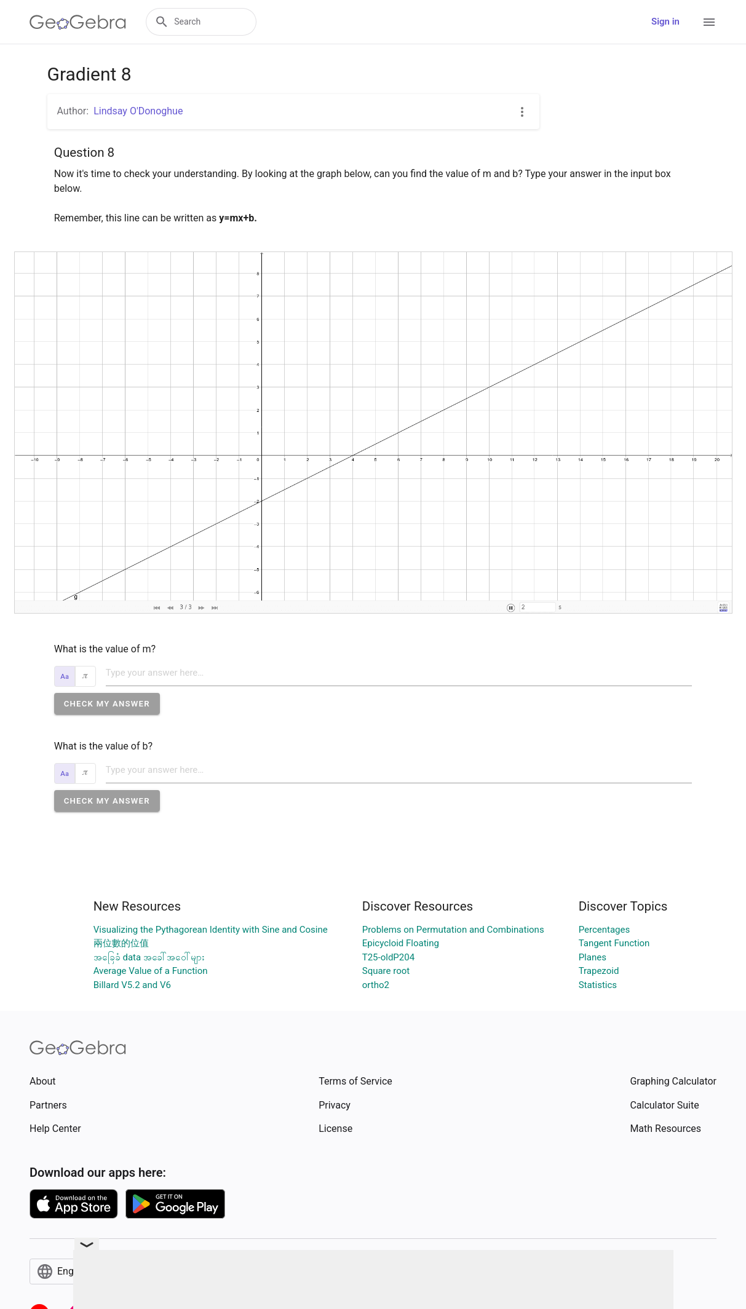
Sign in (665, 21)
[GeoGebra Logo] (78, 22)
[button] (107, 703)
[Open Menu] (709, 22)
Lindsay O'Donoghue (138, 111)
